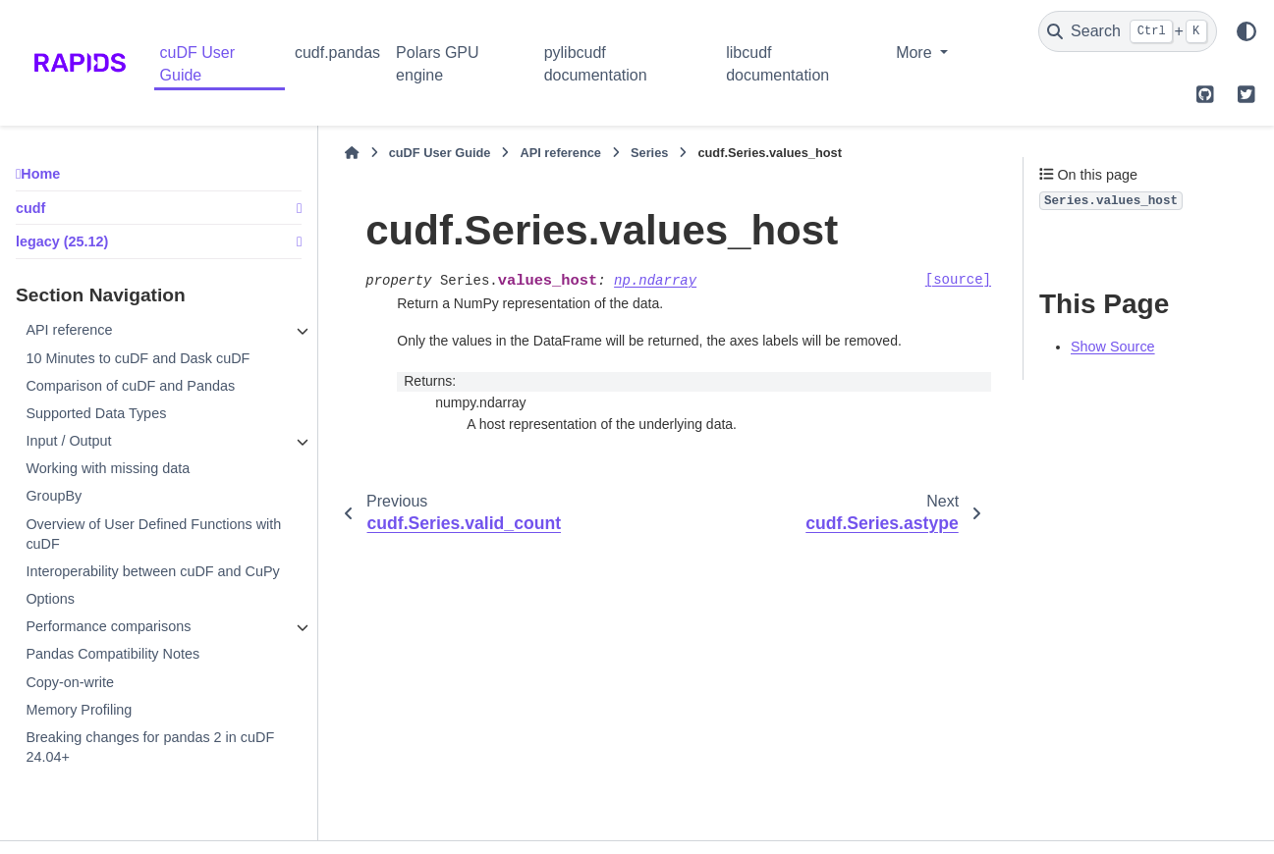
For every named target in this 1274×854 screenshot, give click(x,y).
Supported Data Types (96, 413)
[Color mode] (1246, 31)
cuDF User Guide (197, 63)
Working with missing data (108, 468)
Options (50, 599)
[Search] (1127, 31)
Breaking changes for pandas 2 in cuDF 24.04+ (150, 747)
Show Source (1113, 346)
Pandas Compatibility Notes (112, 654)
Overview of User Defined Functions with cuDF (153, 534)
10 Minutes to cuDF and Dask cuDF (137, 358)
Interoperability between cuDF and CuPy (152, 571)
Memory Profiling (79, 710)
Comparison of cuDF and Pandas (130, 386)
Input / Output (68, 441)
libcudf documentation (777, 63)
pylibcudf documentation (595, 63)
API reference (69, 330)
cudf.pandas (337, 52)
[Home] (352, 153)
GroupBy (54, 496)
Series (649, 152)
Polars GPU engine (437, 63)
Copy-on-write (70, 682)
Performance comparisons (108, 626)
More (916, 52)
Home (40, 174)
